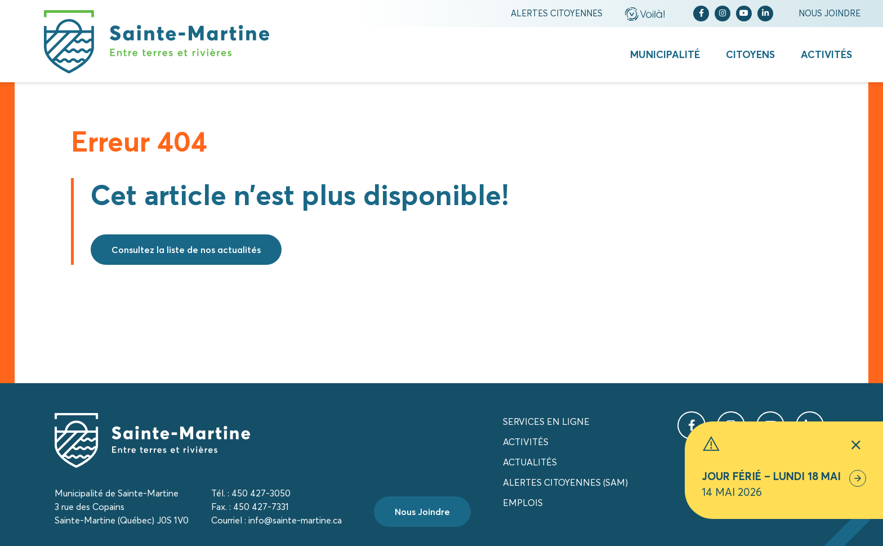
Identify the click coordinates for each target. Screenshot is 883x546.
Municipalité (665, 54)
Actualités (530, 462)
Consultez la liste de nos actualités (186, 249)
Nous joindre (829, 13)
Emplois (523, 502)
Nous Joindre (422, 511)
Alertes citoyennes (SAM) (565, 482)
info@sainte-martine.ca (295, 520)
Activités (826, 54)
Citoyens (750, 54)
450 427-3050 (261, 493)
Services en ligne (546, 421)
